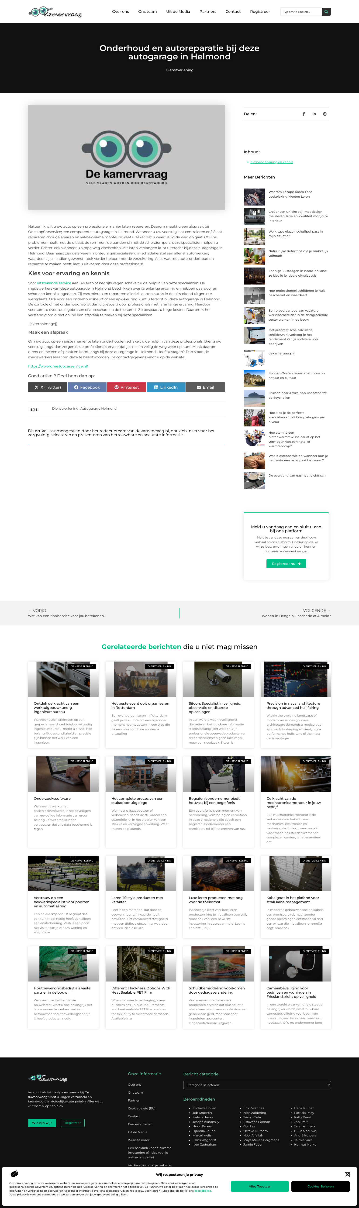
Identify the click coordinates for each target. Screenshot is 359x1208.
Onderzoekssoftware (52, 798)
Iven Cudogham (205, 1144)
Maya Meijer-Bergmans (261, 1140)
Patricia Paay (304, 1113)
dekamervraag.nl (282, 353)
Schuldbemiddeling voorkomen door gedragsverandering (217, 990)
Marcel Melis (202, 1135)
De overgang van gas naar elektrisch (297, 475)
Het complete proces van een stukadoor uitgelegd (137, 800)
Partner (133, 1100)
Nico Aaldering (254, 1113)
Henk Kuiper (304, 1108)
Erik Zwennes (253, 1108)
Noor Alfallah (253, 1135)
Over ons (120, 11)
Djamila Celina (204, 1131)
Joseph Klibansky (206, 1122)
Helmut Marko (305, 1144)
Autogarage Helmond (98, 408)
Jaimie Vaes (303, 1140)
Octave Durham (255, 1131)
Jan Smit (301, 1122)
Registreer (260, 11)
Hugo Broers (202, 1126)
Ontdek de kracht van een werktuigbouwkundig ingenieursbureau (56, 707)
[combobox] (301, 12)
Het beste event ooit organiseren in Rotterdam (140, 705)
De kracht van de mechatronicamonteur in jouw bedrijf (293, 802)
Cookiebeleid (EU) (141, 1108)
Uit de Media (178, 11)
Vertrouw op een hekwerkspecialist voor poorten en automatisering (62, 902)
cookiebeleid (202, 1190)
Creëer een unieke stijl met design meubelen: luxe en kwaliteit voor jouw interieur (298, 216)
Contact (233, 11)
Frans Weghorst (204, 1140)
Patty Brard (302, 1117)
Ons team (147, 11)
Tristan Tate (252, 1117)
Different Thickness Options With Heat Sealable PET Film (140, 990)
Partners (208, 11)
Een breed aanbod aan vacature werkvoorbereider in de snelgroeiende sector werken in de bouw (298, 315)
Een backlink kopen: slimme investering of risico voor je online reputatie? (150, 1152)
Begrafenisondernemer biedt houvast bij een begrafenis (214, 800)
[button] (347, 1174)
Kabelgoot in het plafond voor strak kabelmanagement (292, 900)
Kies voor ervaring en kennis (271, 162)
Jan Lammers (304, 1126)
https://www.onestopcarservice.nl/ (58, 366)
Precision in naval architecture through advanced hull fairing (293, 705)
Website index (139, 1140)
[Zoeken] (326, 12)
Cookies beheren (320, 1186)
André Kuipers (305, 1135)
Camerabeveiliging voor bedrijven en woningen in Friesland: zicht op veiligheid (291, 992)
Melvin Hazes (203, 1117)
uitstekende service (54, 283)
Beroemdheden (140, 1124)
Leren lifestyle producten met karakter (137, 900)
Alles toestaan (260, 1186)
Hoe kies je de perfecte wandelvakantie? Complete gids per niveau (297, 417)
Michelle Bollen (204, 1108)
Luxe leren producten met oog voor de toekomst (216, 900)
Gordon (249, 1126)
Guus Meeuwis (305, 1131)
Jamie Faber (252, 1144)
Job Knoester (202, 1113)
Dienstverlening (179, 70)
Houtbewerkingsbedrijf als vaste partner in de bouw (62, 990)
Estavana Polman (256, 1122)
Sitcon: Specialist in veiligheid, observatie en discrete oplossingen (215, 707)
